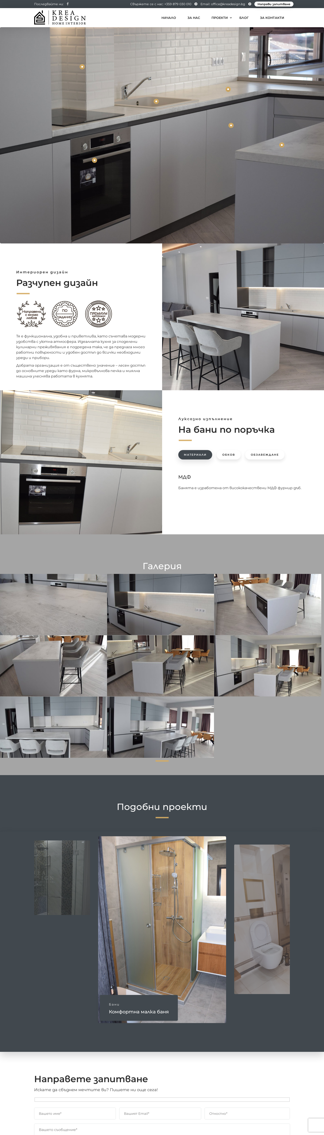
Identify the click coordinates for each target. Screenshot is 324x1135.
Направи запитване (274, 4)
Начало (168, 18)
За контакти (272, 18)
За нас (193, 18)
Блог (244, 18)
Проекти (220, 18)
